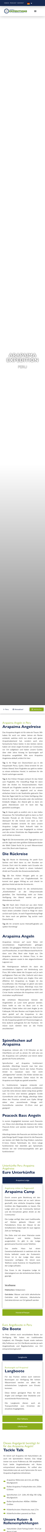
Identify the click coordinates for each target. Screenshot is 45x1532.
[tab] (22, 1180)
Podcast (13, 3)
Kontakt (20, 3)
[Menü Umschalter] (35, 11)
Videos (6, 3)
